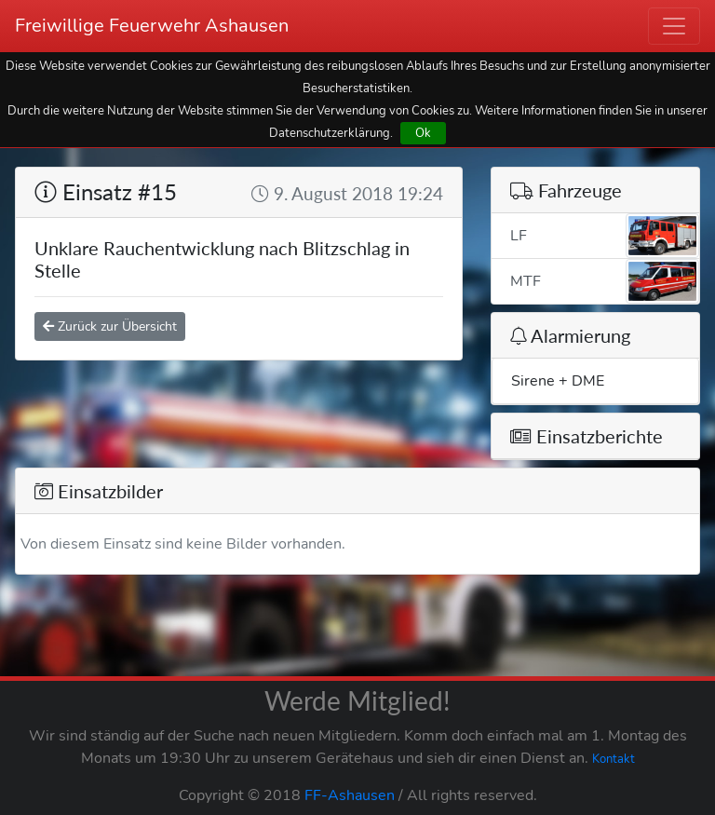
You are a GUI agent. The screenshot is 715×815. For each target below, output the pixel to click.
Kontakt (613, 759)
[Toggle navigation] (674, 26)
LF (604, 235)
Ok (423, 133)
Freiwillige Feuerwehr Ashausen (152, 25)
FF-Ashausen (349, 795)
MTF (604, 281)
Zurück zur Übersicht (110, 326)
